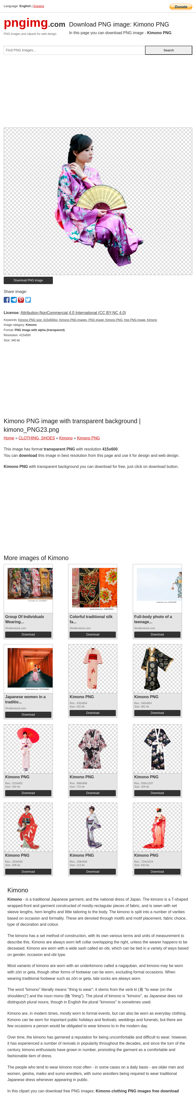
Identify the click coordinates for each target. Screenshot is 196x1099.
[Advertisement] (98, 93)
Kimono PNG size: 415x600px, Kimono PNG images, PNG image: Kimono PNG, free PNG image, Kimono (87, 320)
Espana (38, 6)
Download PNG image (28, 280)
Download (28, 634)
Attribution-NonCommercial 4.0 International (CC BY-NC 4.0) (73, 313)
